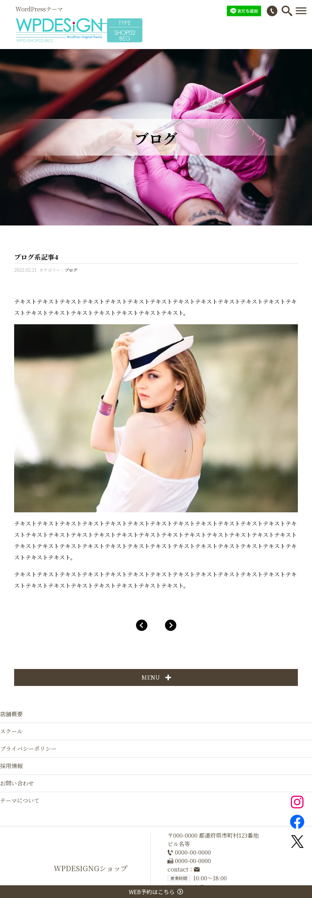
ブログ (71, 270)
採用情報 (11, 766)
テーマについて (20, 800)
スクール (11, 731)
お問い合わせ (17, 783)
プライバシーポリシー (28, 749)
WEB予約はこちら (156, 891)
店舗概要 (11, 714)
